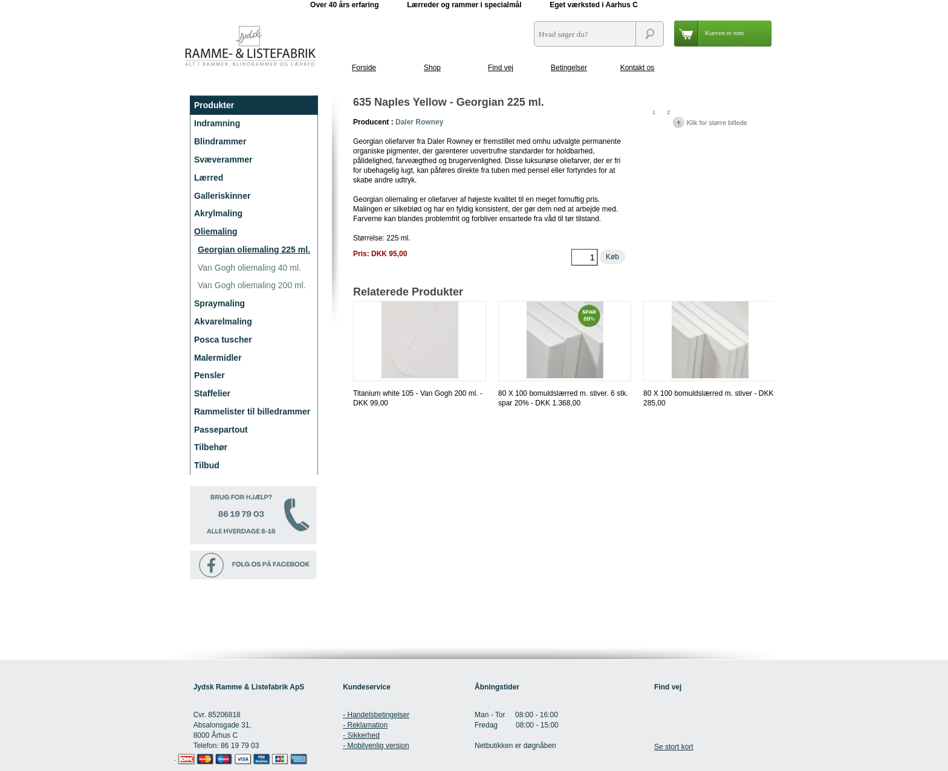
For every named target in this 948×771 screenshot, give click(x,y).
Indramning (217, 123)
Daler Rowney (419, 122)
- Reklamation (365, 725)
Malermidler (218, 358)
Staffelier (212, 393)
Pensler (209, 375)
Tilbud (206, 465)
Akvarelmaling (223, 321)
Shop (432, 67)
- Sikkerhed (361, 735)
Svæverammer (223, 159)
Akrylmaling (218, 213)
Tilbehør (210, 447)
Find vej (500, 67)
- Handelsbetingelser (376, 715)
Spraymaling (219, 303)
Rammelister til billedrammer (252, 411)
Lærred (208, 177)
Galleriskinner (222, 196)
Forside (364, 67)
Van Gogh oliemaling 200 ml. (252, 285)
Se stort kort (673, 747)
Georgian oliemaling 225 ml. (254, 249)
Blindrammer (220, 141)
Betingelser (569, 67)
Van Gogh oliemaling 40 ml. (249, 268)
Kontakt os (637, 67)
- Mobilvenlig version (376, 745)
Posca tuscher (223, 339)
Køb (612, 257)
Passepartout (221, 429)
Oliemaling (216, 231)
